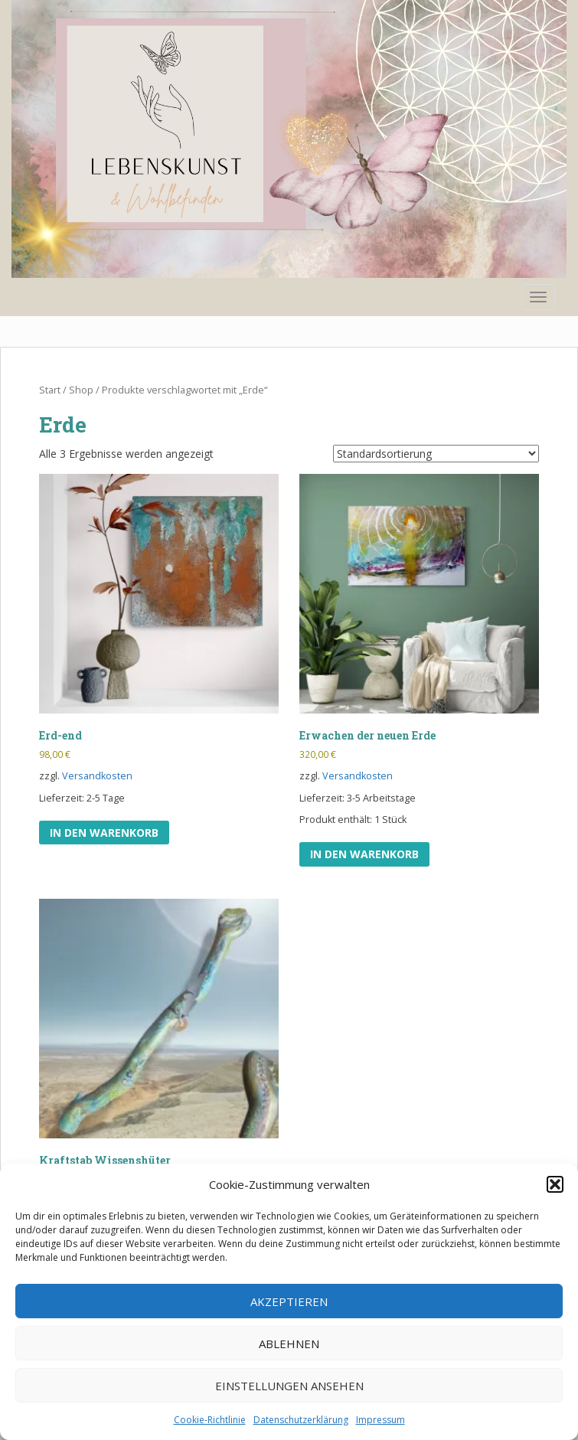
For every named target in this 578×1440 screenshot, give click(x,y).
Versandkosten (97, 775)
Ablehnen (289, 1343)
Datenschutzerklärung (300, 1419)
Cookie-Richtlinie (210, 1419)
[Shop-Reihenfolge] (436, 453)
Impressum (380, 1419)
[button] (555, 1184)
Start (49, 390)
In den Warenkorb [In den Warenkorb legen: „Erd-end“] (104, 832)
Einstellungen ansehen (289, 1385)
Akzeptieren (289, 1301)
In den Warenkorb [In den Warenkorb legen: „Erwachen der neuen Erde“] (364, 854)
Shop (81, 390)
